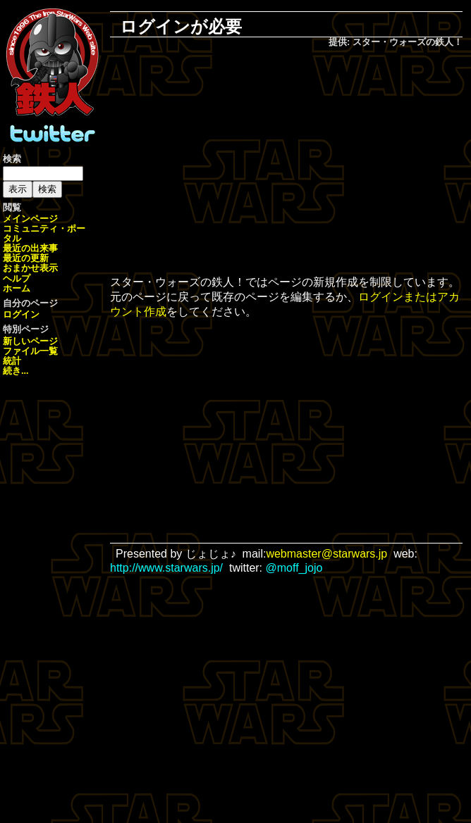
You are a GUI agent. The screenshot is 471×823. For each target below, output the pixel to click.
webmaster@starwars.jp (326, 554)
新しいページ (30, 341)
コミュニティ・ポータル (44, 233)
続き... (16, 370)
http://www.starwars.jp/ (166, 568)
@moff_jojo (294, 568)
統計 (12, 361)
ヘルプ (16, 278)
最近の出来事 (30, 248)
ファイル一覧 (30, 351)
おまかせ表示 (30, 268)
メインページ (30, 218)
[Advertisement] (296, 162)
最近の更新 (26, 258)
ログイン (21, 314)
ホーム (16, 288)
